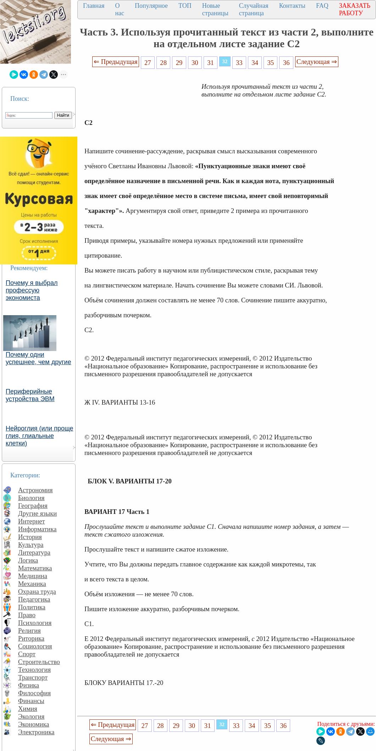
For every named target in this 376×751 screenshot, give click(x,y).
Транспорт (33, 677)
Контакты (292, 5)
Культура (31, 544)
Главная (93, 5)
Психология (34, 622)
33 (239, 62)
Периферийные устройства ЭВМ (30, 395)
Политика (31, 607)
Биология (31, 497)
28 (163, 62)
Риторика (31, 638)
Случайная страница (254, 9)
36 (286, 62)
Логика (28, 560)
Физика (28, 685)
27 (147, 62)
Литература (34, 552)
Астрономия (35, 490)
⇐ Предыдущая (116, 61)
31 (210, 62)
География (33, 505)
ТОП (185, 5)
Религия (29, 630)
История (30, 537)
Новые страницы (215, 9)
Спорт (26, 654)
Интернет (31, 521)
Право (26, 615)
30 (195, 62)
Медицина (32, 576)
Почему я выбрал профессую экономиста (32, 290)
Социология (35, 646)
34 (254, 62)
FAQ (322, 5)
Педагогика (34, 599)
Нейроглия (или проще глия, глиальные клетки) (39, 436)
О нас (119, 9)
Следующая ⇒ (317, 61)
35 (270, 62)
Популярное (151, 5)
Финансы (31, 701)
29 (179, 62)
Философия (34, 693)
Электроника (36, 732)
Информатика (37, 529)
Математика (35, 568)
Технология (34, 669)
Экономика (33, 724)
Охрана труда (37, 591)
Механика (32, 583)
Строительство (39, 661)
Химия (27, 708)
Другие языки (37, 513)
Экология (31, 716)
